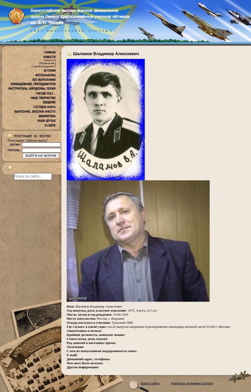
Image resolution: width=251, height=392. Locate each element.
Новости (49, 60)
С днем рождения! (43, 66)
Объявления (47, 63)
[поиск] (33, 176)
